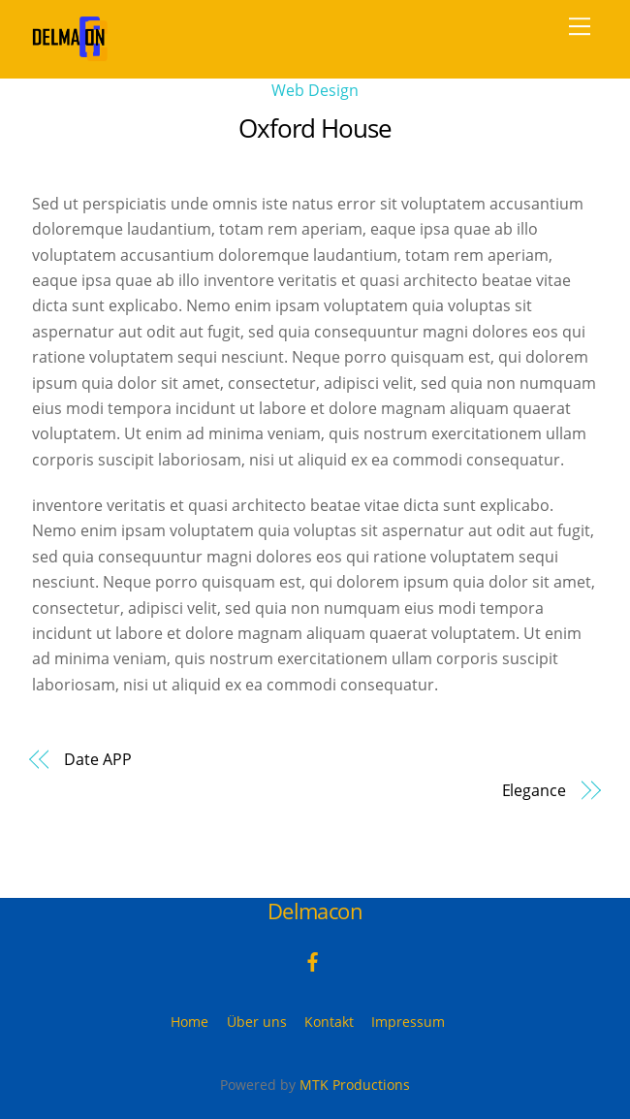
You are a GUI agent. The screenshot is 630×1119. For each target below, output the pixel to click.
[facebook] (313, 959)
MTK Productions (354, 1084)
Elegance (534, 790)
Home (189, 1021)
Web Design (315, 90)
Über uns (257, 1021)
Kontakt (329, 1021)
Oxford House (315, 128)
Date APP (97, 759)
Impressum (408, 1021)
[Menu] (579, 26)
